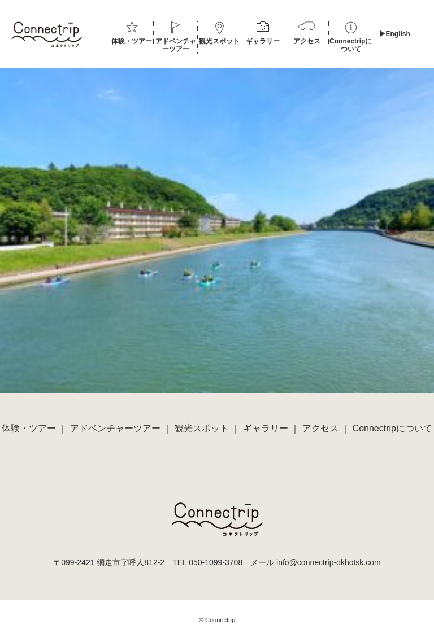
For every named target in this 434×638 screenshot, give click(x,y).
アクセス (306, 41)
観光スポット (219, 41)
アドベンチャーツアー (175, 45)
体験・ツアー (131, 41)
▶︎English (394, 34)
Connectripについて (350, 45)
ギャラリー (263, 41)
